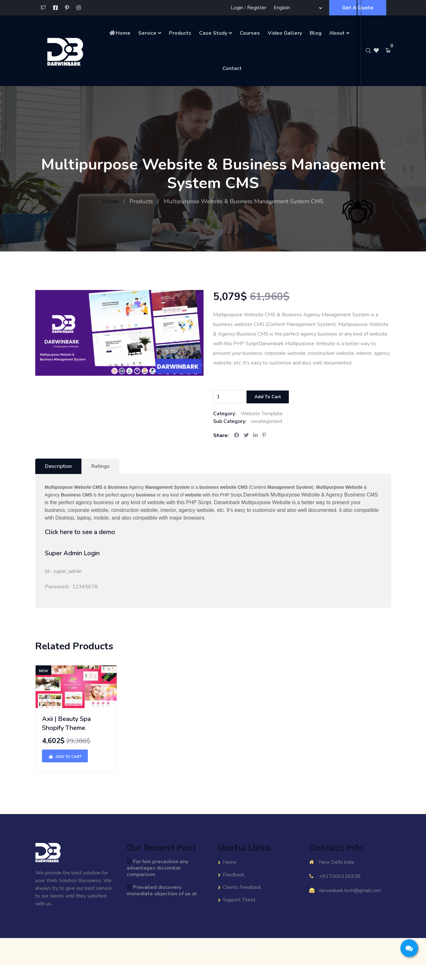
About (337, 33)
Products (180, 33)
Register (256, 7)
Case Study (213, 33)
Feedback (234, 874)
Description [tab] (58, 466)
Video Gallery (285, 33)
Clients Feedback (242, 887)
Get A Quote (357, 7)
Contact (232, 68)
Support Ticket (239, 899)
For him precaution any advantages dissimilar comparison (157, 868)
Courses (250, 33)
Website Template (262, 413)
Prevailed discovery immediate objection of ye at (162, 890)
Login (237, 7)
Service (147, 33)
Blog (316, 33)
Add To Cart (268, 397)
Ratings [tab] (100, 466)
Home (119, 33)
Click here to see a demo (80, 532)
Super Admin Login (72, 553)
